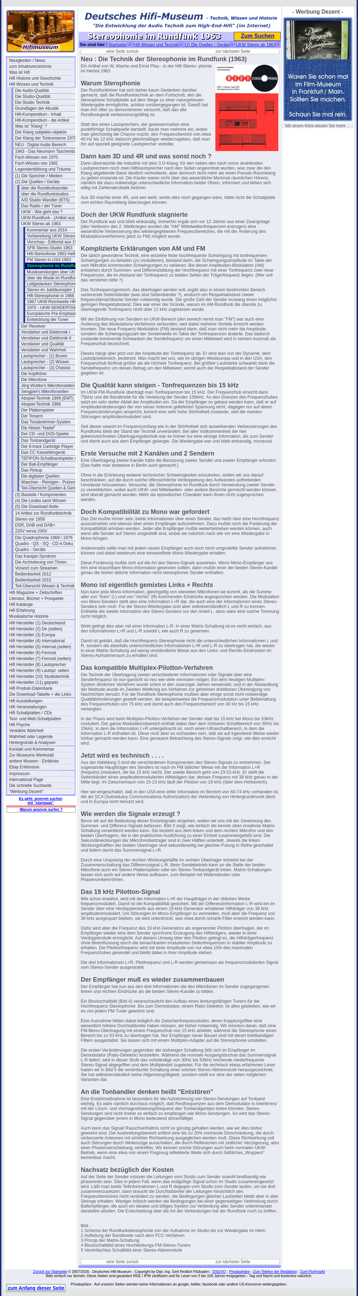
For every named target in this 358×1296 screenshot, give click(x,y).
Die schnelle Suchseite (30, 785)
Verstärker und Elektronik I (45, 332)
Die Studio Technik (32, 102)
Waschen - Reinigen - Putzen (48, 482)
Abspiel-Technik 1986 (41, 404)
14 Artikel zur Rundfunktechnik (43, 513)
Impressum (19, 773)
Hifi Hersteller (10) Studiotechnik (39, 676)
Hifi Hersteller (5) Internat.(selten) (40, 646)
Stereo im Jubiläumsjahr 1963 (55, 289)
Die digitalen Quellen (40, 476)
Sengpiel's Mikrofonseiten (45, 391)
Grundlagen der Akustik (37, 108)
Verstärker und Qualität (42, 344)
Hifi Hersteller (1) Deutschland (37, 623)
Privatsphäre (239, 1271)
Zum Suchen (257, 36)
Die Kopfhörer (34, 373)
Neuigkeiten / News (27, 60)
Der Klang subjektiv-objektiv (41, 132)
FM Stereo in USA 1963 (49, 259)
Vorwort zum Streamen (36, 568)
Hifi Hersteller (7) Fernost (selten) (40, 658)
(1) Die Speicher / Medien (39, 175)
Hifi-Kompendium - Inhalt (38, 114)
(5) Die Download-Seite (36, 506)
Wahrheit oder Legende (31, 736)
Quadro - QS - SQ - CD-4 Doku (44, 543)
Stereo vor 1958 (30, 519)
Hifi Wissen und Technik (31, 84)
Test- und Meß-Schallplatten (35, 718)
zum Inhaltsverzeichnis (30, 66)
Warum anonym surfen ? (41, 809)
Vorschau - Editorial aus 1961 (54, 241)
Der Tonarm (32, 416)
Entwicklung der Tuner (48, 319)
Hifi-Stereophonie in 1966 (50, 295)
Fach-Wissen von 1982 (36, 163)
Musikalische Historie (29, 616)
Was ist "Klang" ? (31, 126)
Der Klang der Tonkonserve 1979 (45, 138)
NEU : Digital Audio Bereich (40, 144)
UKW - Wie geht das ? (42, 211)
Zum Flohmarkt (312, 1271)
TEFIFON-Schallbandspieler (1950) (54, 458)
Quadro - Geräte (30, 549)
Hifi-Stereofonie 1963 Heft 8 (53, 253)
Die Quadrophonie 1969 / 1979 (43, 537)
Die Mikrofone (34, 379)
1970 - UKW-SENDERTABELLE (57, 307)
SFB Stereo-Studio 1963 (49, 247)
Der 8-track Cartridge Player (47, 446)
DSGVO (219, 1271)
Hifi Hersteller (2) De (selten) (35, 628)
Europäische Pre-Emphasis (52, 313)
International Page (26, 779)
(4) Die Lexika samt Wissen (40, 500)
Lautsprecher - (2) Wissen (45, 361)
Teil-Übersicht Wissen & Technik (45, 585)
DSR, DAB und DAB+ (35, 525)
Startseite (117, 44)
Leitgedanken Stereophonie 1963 (58, 283)
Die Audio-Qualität (32, 90)
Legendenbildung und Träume (43, 169)
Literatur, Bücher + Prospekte (36, 598)
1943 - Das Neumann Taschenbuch (48, 151)
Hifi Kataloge (21, 604)
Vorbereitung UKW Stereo (51, 236)
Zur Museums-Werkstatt (31, 755)
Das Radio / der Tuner (41, 205)
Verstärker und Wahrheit (43, 350)
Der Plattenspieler (37, 410)
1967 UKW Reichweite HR (51, 301)
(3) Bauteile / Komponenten (40, 494)
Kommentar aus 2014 (47, 230)
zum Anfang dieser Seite (36, 1288)
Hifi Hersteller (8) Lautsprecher (37, 664)
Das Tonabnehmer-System (46, 422)
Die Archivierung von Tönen (40, 562)
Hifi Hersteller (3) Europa (32, 634)
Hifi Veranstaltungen (27, 706)
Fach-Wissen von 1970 (36, 157)
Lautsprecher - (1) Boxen (44, 355)
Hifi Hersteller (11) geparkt (33, 682)
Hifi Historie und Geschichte (35, 78)
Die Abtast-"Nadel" (38, 427)
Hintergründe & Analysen (32, 742)
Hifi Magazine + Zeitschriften (35, 592)
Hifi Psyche (19, 724)
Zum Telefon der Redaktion (275, 1271)
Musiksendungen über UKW (53, 272)
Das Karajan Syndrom (35, 556)
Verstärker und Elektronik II (46, 338)
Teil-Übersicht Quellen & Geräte (50, 488)
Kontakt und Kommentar (31, 749)
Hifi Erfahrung (22, 610)
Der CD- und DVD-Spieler (45, 433)
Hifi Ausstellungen (25, 701)
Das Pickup (31, 470)
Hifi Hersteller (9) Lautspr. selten (39, 670)
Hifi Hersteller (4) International (37, 640)
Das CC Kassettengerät (43, 452)
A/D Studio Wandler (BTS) (45, 200)
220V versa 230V (31, 531)
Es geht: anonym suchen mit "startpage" (40, 800)
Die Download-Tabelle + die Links (40, 694)
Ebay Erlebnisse (24, 767)
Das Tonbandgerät (38, 440)
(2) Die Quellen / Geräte (37, 181)
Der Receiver (33, 326)
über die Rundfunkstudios (45, 194)
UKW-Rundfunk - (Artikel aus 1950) (54, 217)
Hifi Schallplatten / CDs (30, 712)
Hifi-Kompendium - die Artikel (42, 120)
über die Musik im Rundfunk (53, 277)
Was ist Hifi (19, 72)
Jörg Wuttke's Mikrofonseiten (47, 385)
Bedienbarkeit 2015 (33, 580)
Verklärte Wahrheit (26, 730)
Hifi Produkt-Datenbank (30, 688)
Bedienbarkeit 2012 (33, 574)
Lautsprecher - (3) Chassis (45, 367)
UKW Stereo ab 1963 (40, 223)
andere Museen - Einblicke (34, 761)
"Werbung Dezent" (26, 791)
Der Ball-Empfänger (39, 464)
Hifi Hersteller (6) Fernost (32, 652)
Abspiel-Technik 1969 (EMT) (47, 398)
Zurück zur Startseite (50, 1271)
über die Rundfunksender (44, 188)
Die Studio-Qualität (32, 96)
